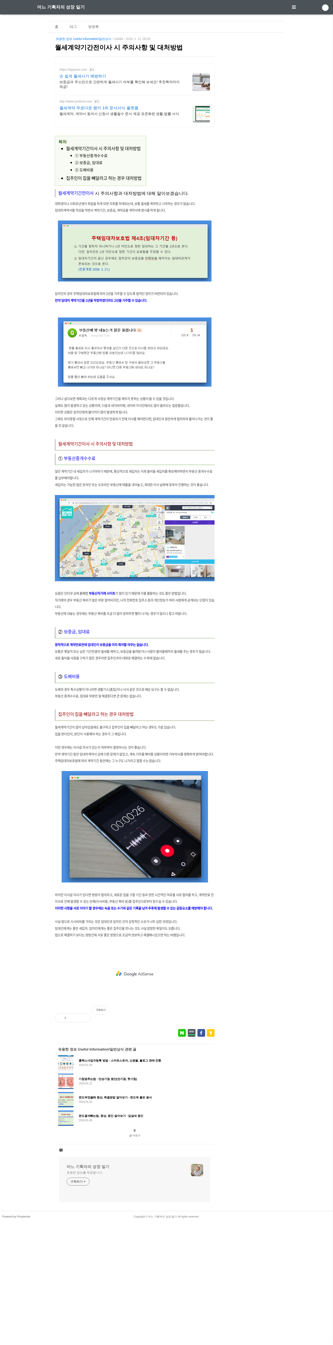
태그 (73, 27)
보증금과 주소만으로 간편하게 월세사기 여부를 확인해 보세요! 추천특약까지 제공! (119, 84)
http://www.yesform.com (75, 101)
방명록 (93, 27)
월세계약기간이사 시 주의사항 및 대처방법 (103, 210)
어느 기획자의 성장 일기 (61, 7)
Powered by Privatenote (16, 1339)
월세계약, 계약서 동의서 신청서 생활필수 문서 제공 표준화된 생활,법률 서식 (119, 114)
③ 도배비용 (84, 231)
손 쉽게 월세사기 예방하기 (82, 76)
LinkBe (118, 39)
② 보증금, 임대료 (88, 224)
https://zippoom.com (73, 69)
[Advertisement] (135, 162)
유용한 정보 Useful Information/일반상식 (83, 39)
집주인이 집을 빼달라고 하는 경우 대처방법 (103, 239)
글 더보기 (134, 1258)
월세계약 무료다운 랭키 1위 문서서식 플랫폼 (98, 108)
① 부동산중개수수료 (91, 217)
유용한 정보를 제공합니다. (85, 1295)
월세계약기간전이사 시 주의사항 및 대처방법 (119, 47)
